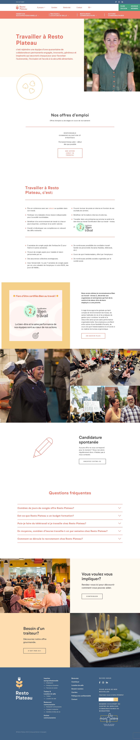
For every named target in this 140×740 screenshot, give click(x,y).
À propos (40, 7)
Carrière (54, 7)
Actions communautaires (116, 15)
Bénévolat (66, 7)
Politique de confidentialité (81, 696)
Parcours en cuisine (51, 688)
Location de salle (51, 698)
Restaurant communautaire (87, 15)
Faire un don (123, 7)
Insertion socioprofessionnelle (27, 15)
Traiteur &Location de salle (58, 15)
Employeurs (49, 683)
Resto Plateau (21, 732)
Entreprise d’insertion (52, 685)
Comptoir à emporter (52, 709)
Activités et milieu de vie (53, 712)
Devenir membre (134, 7)
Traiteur (48, 696)
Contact (79, 7)
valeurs (51, 208)
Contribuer (75, 682)
